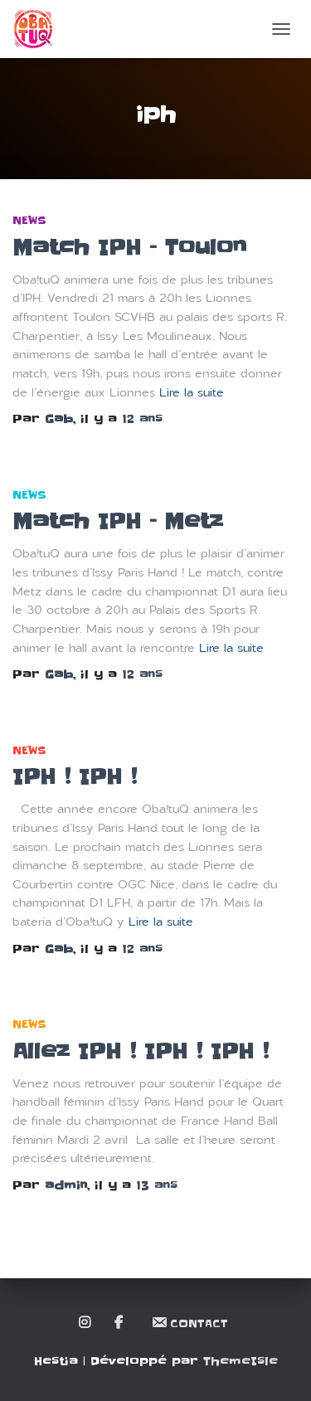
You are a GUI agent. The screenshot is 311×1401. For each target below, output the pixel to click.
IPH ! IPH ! (74, 776)
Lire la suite (191, 392)
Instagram (85, 1323)
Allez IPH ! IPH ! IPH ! (140, 1051)
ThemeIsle (240, 1361)
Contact (189, 1322)
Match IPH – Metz (117, 521)
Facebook (120, 1323)
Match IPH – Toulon (129, 247)
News (29, 220)
